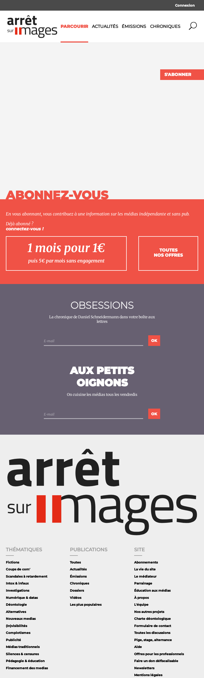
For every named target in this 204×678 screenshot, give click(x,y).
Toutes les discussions (152, 633)
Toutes (75, 562)
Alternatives (16, 612)
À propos (141, 598)
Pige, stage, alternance (153, 640)
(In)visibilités (16, 626)
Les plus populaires (85, 605)
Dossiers (77, 590)
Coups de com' (18, 569)
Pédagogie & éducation (25, 661)
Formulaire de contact (152, 626)
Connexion (185, 5)
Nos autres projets (149, 612)
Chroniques (165, 26)
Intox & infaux (17, 583)
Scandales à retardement (26, 576)
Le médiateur (145, 576)
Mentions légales (148, 675)
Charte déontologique (152, 619)
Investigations (17, 590)
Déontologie (16, 605)
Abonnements (146, 562)
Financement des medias (27, 668)
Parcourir (74, 26)
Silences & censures (22, 654)
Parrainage (143, 583)
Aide (138, 647)
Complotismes (18, 633)
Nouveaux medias (21, 619)
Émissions (134, 26)
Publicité (13, 640)
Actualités (105, 26)
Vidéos (75, 598)
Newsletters (144, 668)
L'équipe (141, 605)
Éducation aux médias (152, 590)
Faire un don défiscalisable (156, 661)
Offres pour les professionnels (159, 654)
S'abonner (177, 74)
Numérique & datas (22, 598)
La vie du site (145, 569)
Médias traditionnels (23, 647)
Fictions (12, 562)
